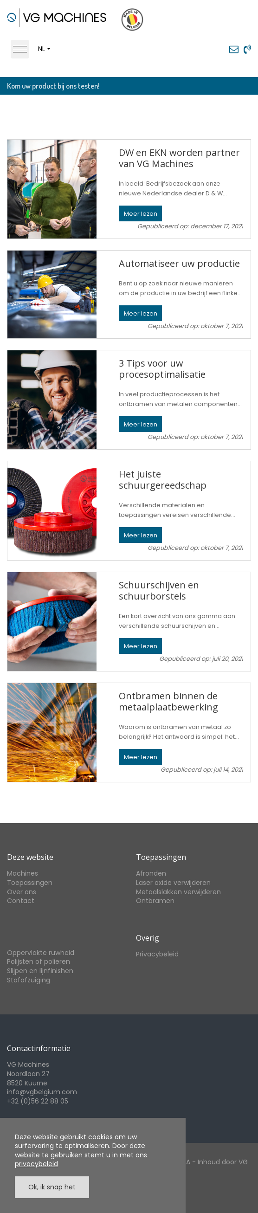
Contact (20, 900)
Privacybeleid (157, 954)
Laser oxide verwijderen (173, 882)
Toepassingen (29, 882)
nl (41, 48)
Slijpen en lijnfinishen (40, 970)
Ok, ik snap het (52, 1187)
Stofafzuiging (28, 980)
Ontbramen (155, 900)
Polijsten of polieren (38, 961)
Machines (22, 873)
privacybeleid (36, 1163)
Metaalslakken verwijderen (178, 892)
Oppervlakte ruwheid (40, 952)
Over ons (21, 892)
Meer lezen (140, 214)
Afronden (151, 873)
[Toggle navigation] (20, 49)
